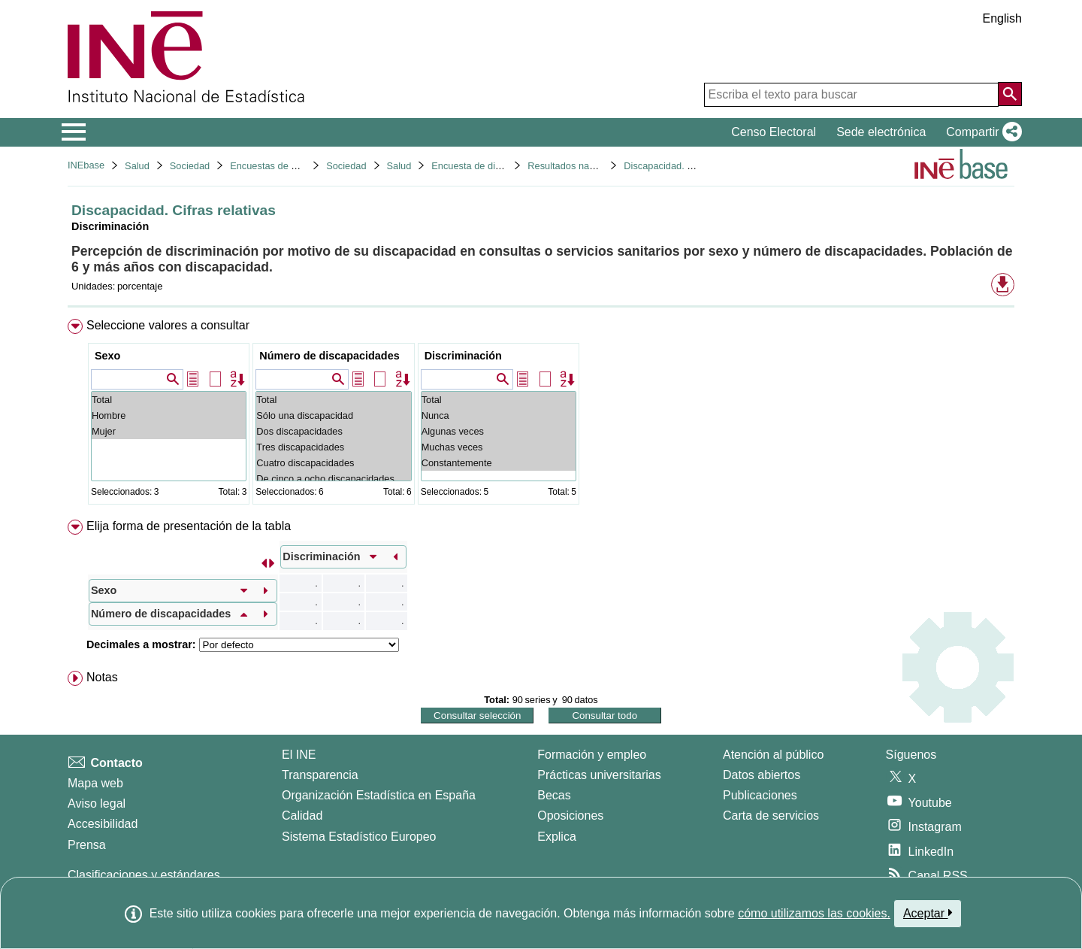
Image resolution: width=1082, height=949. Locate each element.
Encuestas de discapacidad (288, 165)
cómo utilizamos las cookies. (814, 913)
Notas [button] (102, 677)
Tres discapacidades (333, 447)
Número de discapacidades (329, 356)
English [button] (1002, 18)
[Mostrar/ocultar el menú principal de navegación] (74, 132)
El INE (299, 754)
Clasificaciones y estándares (144, 875)
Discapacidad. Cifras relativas (687, 165)
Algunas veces (499, 431)
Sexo (107, 356)
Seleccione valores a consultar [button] (167, 325)
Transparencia (320, 775)
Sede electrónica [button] (881, 132)
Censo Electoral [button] (773, 132)
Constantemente (499, 463)
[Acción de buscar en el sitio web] (1010, 94)
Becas (553, 795)
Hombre (169, 415)
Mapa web (95, 783)
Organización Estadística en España (379, 795)
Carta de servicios (771, 815)
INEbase (86, 165)
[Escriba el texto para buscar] (851, 95)
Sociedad (190, 165)
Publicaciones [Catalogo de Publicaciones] (760, 795)
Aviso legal (96, 803)
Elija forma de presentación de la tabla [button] (188, 526)
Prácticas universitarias (599, 775)
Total (169, 400)
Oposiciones (570, 815)
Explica (556, 836)
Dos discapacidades (333, 431)
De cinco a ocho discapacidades (333, 479)
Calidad (302, 815)
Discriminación (463, 356)
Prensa (87, 844)
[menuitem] (541, 414)
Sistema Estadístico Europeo (359, 836)
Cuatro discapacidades (333, 463)
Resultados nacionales (575, 165)
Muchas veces (499, 447)
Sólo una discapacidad (333, 415)
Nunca (499, 415)
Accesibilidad (103, 823)
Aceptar (927, 913)
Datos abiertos (761, 775)
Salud (137, 165)
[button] (981, 132)
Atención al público (773, 754)
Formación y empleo (591, 754)
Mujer (169, 431)
